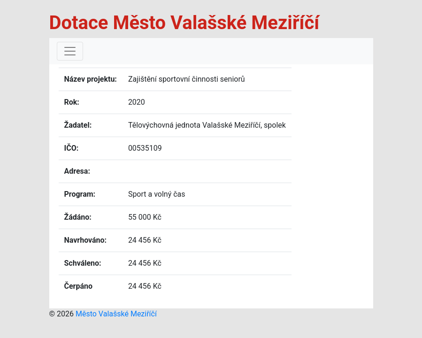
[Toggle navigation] (70, 51)
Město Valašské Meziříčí (116, 313)
